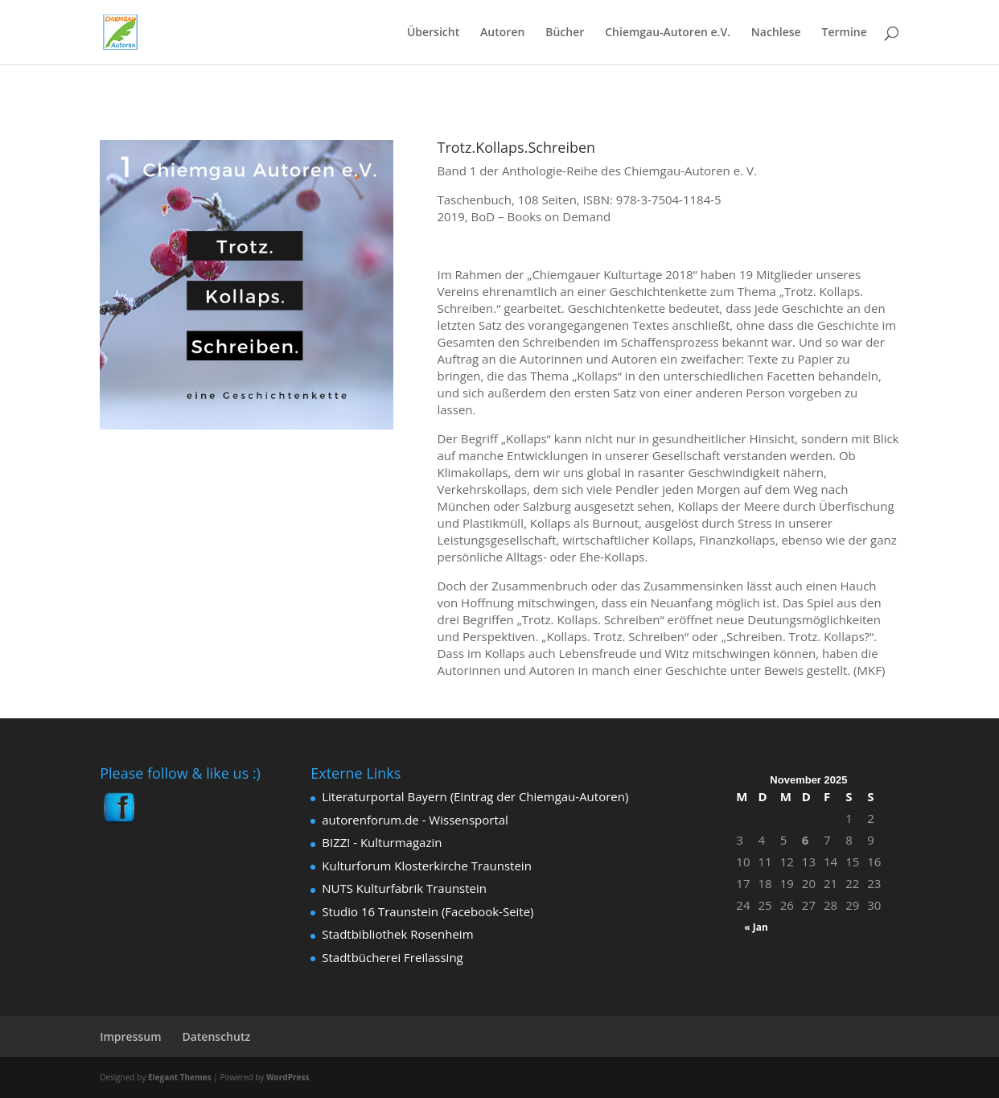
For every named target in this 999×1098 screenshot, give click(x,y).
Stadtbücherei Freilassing (392, 957)
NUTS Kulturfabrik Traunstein (404, 888)
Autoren (502, 33)
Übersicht (433, 33)
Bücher (564, 33)
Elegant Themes (180, 1077)
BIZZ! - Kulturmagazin (382, 842)
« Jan (756, 927)
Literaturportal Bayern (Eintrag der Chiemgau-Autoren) (475, 796)
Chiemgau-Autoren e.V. (667, 33)
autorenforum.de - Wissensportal (415, 820)
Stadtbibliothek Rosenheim (397, 934)
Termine (844, 33)
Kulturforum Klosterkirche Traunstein (427, 865)
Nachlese (776, 33)
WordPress (287, 1077)
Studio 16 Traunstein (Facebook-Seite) (427, 911)
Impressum (130, 1036)
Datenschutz (216, 1036)
